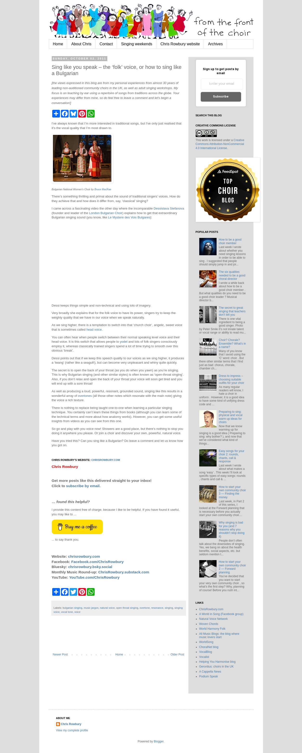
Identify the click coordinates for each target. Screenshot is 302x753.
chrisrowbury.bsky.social (90, 567)
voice (77, 611)
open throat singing (127, 607)
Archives (215, 44)
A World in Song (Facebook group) (221, 614)
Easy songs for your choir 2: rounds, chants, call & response (231, 456)
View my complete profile (72, 730)
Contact (106, 44)
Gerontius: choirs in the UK (216, 666)
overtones (85, 396)
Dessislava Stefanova (169, 208)
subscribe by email (83, 486)
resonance (157, 607)
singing (169, 607)
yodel (124, 341)
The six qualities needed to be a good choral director (232, 275)
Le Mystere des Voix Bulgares (129, 217)
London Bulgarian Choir (105, 213)
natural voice (107, 607)
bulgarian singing (72, 607)
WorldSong (206, 642)
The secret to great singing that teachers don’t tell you (232, 311)
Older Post (177, 654)
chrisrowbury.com (105, 459)
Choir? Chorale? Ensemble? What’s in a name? (232, 343)
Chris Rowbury (71, 724)
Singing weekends (136, 44)
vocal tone (67, 611)
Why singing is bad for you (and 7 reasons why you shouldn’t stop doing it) (231, 529)
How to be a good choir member (230, 241)
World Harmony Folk (212, 628)
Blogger (159, 741)
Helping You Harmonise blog (217, 661)
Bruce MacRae (102, 189)
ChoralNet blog (208, 647)
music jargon (91, 607)
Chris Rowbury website (180, 44)
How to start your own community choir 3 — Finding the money (232, 492)
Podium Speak (208, 676)
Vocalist (204, 657)
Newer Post (60, 654)
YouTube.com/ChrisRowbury (94, 577)
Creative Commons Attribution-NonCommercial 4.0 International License (220, 144)
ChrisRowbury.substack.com (123, 572)
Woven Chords (208, 624)
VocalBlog (205, 652)
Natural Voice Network (213, 619)
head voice (94, 329)
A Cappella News (210, 671)
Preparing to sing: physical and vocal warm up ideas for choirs (230, 417)
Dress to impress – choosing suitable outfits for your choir (231, 379)
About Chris (81, 44)
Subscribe (221, 96)
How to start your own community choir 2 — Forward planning (232, 567)
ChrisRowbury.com (211, 609)
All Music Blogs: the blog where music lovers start (219, 635)
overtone (145, 607)
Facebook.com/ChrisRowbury (97, 562)
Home (58, 44)
